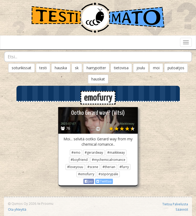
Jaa (89, 181)
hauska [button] (61, 67)
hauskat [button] (98, 78)
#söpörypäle (108, 174)
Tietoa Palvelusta (175, 204)
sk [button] (77, 67)
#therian (109, 167)
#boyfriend (79, 159)
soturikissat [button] (21, 67)
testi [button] (43, 67)
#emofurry (86, 174)
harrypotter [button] (96, 67)
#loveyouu (75, 167)
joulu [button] (141, 67)
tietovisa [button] (121, 67)
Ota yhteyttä (17, 209)
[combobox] (98, 56)
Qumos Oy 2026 (22, 203)
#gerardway (94, 152)
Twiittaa (104, 181)
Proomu (47, 203)
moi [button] (156, 67)
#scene (92, 167)
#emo (75, 152)
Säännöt (182, 209)
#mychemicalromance (108, 159)
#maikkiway (116, 152)
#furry (124, 167)
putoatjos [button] (176, 67)
